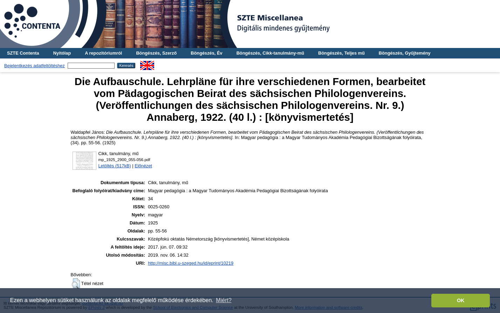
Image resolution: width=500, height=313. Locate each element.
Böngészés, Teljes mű (341, 53)
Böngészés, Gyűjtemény (405, 53)
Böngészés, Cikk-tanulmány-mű (270, 53)
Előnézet (143, 165)
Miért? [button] (223, 300)
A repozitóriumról (103, 53)
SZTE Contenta (23, 53)
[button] (76, 283)
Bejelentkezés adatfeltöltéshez (34, 65)
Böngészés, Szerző (156, 53)
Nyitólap (62, 53)
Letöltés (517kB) (114, 165)
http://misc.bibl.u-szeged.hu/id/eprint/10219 (190, 263)
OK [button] (461, 300)
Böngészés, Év (206, 53)
